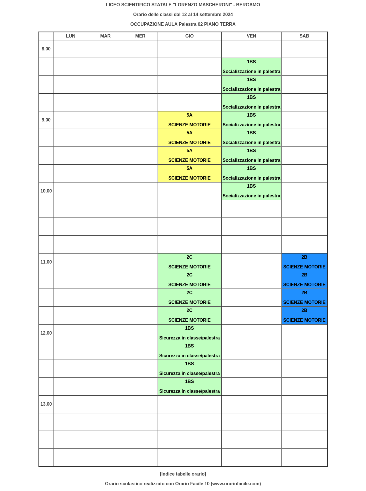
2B (304, 257)
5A (189, 115)
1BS (251, 61)
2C (189, 257)
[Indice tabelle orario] (183, 474)
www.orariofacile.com (236, 483)
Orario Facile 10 (192, 483)
